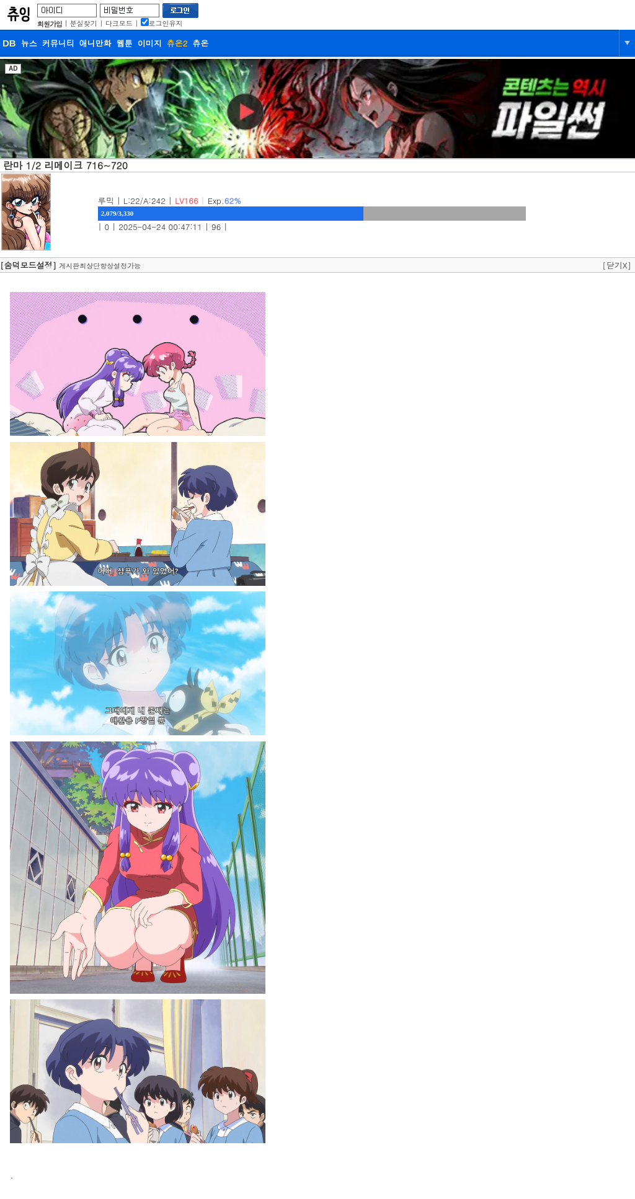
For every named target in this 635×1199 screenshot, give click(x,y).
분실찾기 (83, 23)
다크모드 (119, 23)
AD (13, 68)
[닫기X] (616, 265)
